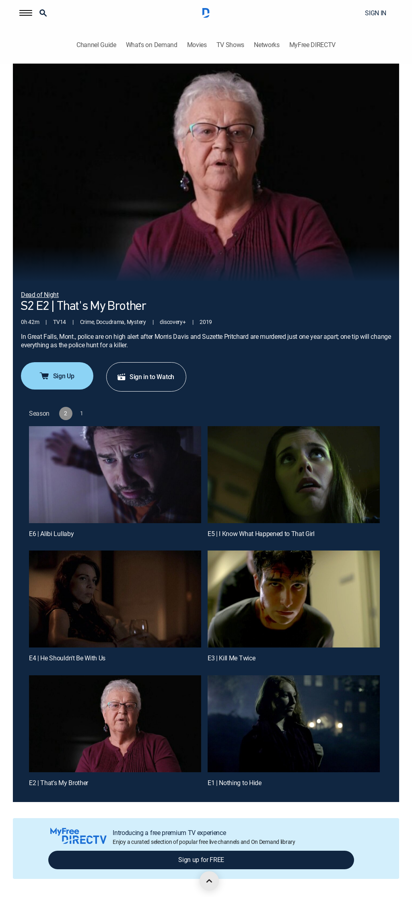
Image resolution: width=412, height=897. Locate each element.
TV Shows (230, 45)
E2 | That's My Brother (58, 782)
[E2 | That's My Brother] (115, 723)
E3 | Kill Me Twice (231, 658)
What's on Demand (151, 45)
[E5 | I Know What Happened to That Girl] (294, 474)
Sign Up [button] (56, 375)
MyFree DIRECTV (312, 45)
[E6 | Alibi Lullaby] (115, 474)
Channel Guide (96, 45)
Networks (266, 45)
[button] (25, 12)
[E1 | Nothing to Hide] (294, 723)
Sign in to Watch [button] (145, 376)
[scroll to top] (209, 881)
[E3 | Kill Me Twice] (294, 599)
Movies (197, 45)
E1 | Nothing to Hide (235, 782)
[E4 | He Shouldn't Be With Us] (115, 599)
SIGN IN (375, 12)
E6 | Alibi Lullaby (51, 533)
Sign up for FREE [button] (201, 859)
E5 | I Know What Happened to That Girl (261, 533)
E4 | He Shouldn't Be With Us (67, 658)
